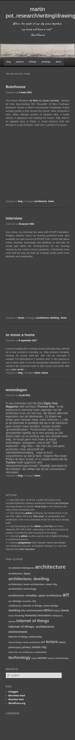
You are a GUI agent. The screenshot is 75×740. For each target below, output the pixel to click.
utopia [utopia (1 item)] (34, 658)
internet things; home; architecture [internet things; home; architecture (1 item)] (24, 642)
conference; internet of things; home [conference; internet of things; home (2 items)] (29, 605)
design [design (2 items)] (54, 605)
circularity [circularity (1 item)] (26, 601)
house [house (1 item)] (11, 616)
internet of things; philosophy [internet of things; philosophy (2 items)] (25, 636)
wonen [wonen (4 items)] (42, 657)
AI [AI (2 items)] (9, 567)
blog (9, 61)
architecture (41, 201)
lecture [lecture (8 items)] (52, 642)
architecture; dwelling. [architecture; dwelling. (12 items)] (29, 579)
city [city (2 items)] (34, 601)
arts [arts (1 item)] (10, 601)
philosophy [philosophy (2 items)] (14, 647)
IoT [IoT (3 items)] (43, 642)
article (28, 513)
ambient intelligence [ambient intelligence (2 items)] (23, 567)
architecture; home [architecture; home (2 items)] (19, 584)
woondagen (16, 390)
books (21, 318)
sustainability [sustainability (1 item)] (40, 652)
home (51, 201)
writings (32, 61)
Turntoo (11, 462)
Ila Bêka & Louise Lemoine (44, 100)
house (45, 373)
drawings (46, 61)
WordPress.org (16, 703)
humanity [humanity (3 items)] (31, 615)
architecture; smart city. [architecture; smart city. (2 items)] (44, 584)
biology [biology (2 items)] (17, 601)
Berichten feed (16, 695)
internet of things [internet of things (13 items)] (32, 621)
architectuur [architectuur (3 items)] (54, 595)
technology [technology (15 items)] (19, 657)
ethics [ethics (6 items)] (48, 610)
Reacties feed (16, 699)
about (58, 61)
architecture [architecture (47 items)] (50, 567)
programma (25, 542)
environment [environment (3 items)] (35, 610)
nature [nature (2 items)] (62, 642)
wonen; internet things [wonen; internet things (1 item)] (58, 658)
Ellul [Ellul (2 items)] (23, 610)
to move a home (20, 335)
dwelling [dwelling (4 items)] (14, 610)
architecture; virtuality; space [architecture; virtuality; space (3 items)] (27, 595)
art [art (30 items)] (66, 595)
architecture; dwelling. (47, 318)
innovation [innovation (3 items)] (44, 615)
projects (20, 61)
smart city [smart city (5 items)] (39, 647)
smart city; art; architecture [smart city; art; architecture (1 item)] (20, 652)
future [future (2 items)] (57, 610)
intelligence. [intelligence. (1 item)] (57, 616)
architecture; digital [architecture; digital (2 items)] (19, 573)
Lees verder (19, 369)
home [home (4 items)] (65, 610)
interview (14, 218)
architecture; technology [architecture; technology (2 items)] (22, 588)
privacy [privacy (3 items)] (26, 647)
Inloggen (13, 691)
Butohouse (16, 87)
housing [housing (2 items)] (19, 615)
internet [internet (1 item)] (11, 621)
